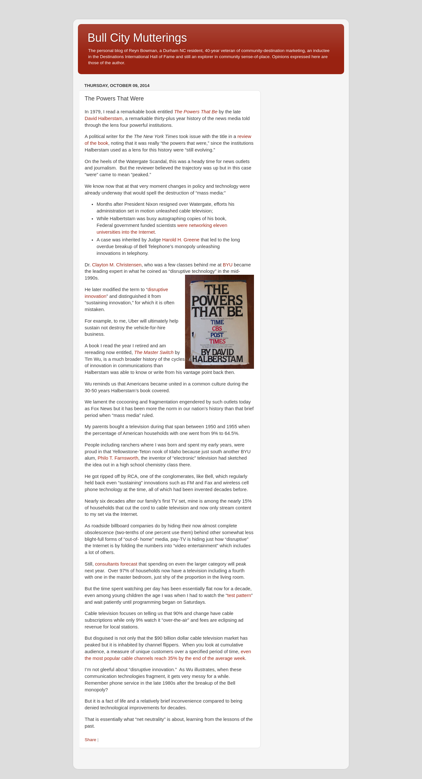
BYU (228, 264)
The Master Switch (153, 352)
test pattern (239, 595)
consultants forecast (116, 564)
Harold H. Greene (180, 239)
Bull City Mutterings (137, 37)
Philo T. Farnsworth (117, 458)
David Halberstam (103, 118)
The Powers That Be (195, 111)
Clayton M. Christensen (116, 264)
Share (90, 739)
